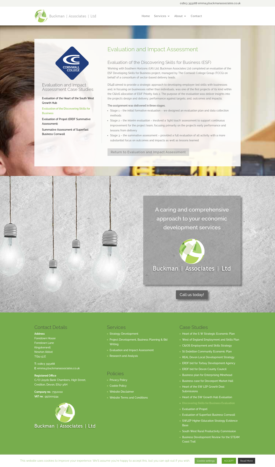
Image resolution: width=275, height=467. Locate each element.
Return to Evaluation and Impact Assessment (148, 152)
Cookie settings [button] (206, 460)
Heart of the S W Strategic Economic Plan (208, 333)
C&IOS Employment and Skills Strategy (207, 345)
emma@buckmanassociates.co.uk (58, 368)
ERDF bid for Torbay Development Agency (208, 363)
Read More (246, 460)
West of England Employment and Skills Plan (210, 339)
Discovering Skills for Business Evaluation (208, 403)
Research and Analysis (124, 355)
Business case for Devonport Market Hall (207, 380)
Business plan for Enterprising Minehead (207, 375)
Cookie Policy (118, 385)
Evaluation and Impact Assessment (132, 350)
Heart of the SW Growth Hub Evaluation (207, 397)
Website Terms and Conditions (129, 397)
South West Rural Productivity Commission (209, 431)
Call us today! (192, 294)
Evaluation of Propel (194, 409)
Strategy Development (124, 333)
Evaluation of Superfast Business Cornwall (208, 414)
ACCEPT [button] (229, 460)
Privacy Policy (118, 380)
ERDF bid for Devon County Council (204, 369)
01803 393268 (46, 363)
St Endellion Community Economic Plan (207, 351)
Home (146, 16)
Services (160, 16)
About (178, 16)
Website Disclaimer (122, 391)
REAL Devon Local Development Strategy (208, 357)
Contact (196, 16)
